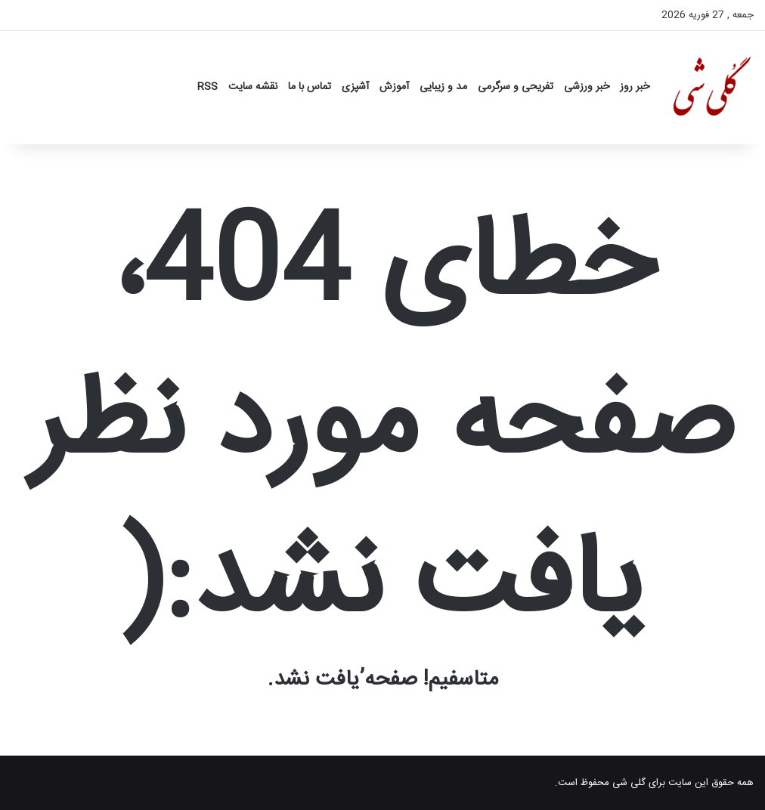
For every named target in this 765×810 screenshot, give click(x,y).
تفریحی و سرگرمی (515, 87)
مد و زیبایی (443, 87)
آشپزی (355, 87)
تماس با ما (309, 87)
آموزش (394, 87)
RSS (207, 87)
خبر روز (634, 87)
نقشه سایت (252, 87)
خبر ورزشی (586, 87)
